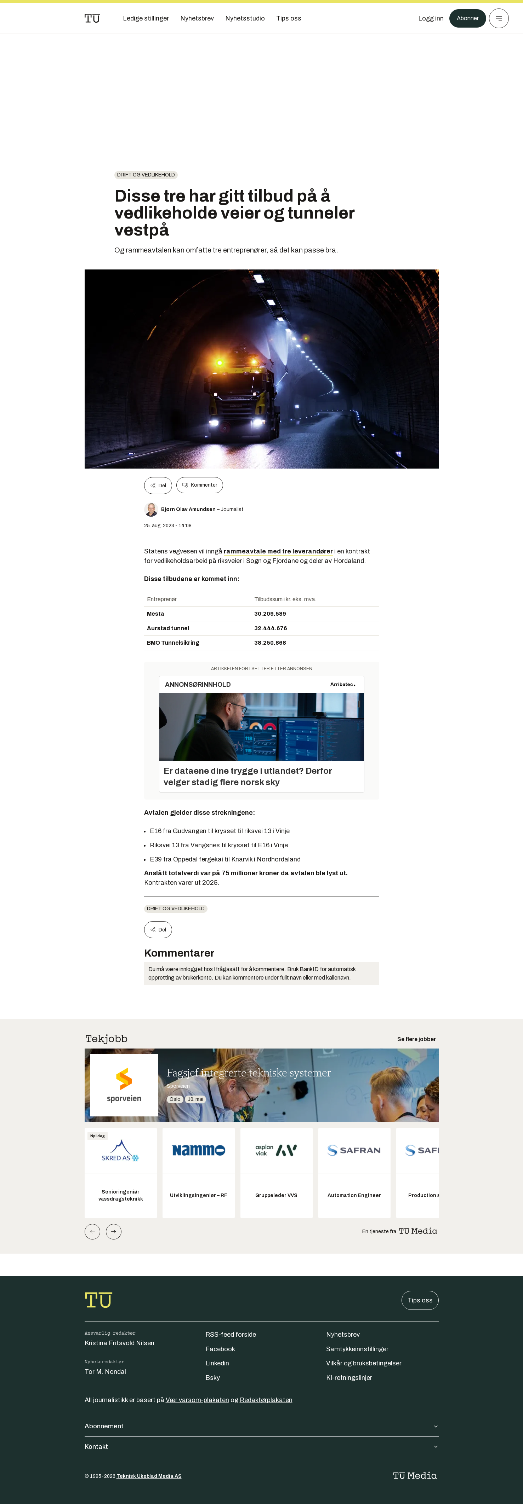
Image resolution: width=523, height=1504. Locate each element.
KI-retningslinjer (349, 1377)
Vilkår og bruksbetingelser (364, 1363)
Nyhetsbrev (343, 1334)
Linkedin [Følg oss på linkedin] (217, 1363)
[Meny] (499, 18)
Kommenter (199, 485)
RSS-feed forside (230, 1334)
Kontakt (262, 1446)
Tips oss (420, 1300)
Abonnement (262, 1426)
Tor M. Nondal (105, 1371)
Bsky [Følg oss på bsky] (212, 1377)
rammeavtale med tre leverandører (278, 551)
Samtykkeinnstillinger (357, 1349)
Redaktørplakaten (266, 1400)
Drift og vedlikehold (146, 175)
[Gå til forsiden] (92, 18)
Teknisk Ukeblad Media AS (149, 1476)
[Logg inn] (428, 18)
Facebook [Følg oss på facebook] (220, 1349)
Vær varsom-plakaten (197, 1400)
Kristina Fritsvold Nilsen (119, 1343)
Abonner (466, 18)
